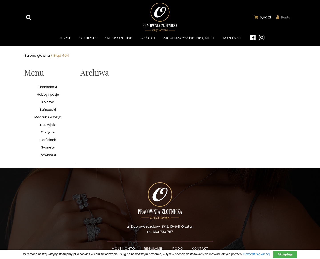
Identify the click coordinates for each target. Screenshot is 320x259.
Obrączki (48, 132)
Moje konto (123, 248)
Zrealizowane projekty (189, 38)
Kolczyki (48, 102)
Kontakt (232, 38)
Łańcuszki (48, 109)
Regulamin (154, 248)
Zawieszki (48, 155)
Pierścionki (48, 139)
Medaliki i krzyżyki (48, 117)
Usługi (147, 38)
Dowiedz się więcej (256, 254)
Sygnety (48, 147)
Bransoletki (48, 86)
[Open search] (28, 17)
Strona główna (37, 55)
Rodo (177, 248)
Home (65, 38)
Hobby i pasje (48, 94)
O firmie (88, 38)
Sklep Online (118, 38)
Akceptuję (285, 254)
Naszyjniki (48, 124)
